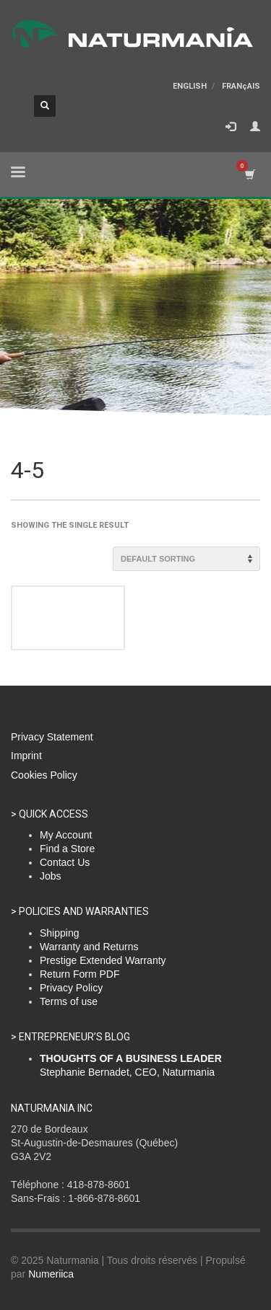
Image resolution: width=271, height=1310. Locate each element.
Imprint (26, 755)
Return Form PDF (79, 974)
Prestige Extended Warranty (103, 960)
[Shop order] (186, 558)
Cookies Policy (44, 775)
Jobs (50, 876)
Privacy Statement (52, 737)
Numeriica (51, 1274)
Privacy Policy (71, 987)
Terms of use (69, 1001)
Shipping (59, 933)
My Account (66, 835)
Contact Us (65, 862)
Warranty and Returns (89, 946)
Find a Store (67, 848)
